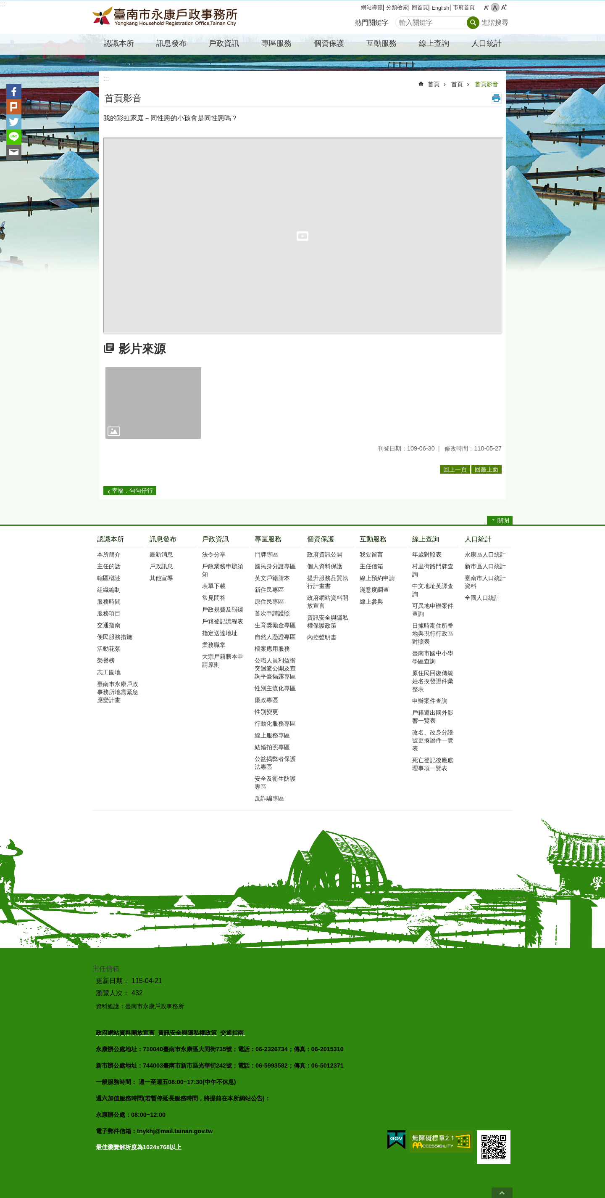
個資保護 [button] (329, 43)
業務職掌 (214, 644)
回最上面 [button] (486, 469)
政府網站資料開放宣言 (327, 601)
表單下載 (214, 586)
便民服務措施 (114, 636)
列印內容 (496, 98)
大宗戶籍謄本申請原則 (222, 660)
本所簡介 (109, 554)
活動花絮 (109, 648)
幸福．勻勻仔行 (132, 490)
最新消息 (161, 554)
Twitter (13, 122)
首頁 (433, 84)
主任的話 (109, 566)
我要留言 (371, 554)
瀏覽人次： (112, 993)
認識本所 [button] (119, 43)
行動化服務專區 (275, 723)
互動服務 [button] (381, 43)
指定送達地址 (219, 633)
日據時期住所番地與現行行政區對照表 (432, 633)
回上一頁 (455, 469)
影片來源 (142, 348)
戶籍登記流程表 (222, 621)
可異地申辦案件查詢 (432, 609)
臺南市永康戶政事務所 (165, 17)
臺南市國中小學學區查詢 (432, 657)
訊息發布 (163, 539)
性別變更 (266, 711)
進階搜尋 (494, 22)
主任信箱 (371, 566)
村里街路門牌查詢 (432, 570)
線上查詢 (425, 539)
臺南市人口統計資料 (485, 582)
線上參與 (371, 601)
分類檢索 (397, 7)
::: (2, 4)
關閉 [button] (503, 520)
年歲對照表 (427, 554)
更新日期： (112, 980)
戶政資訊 (215, 539)
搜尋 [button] (473, 22)
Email (13, 152)
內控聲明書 (322, 637)
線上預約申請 (377, 578)
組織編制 (109, 589)
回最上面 (502, 1192)
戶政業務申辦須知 (222, 570)
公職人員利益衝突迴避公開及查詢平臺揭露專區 (275, 668)
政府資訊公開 (324, 554)
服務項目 (109, 613)
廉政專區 (266, 700)
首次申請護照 (272, 613)
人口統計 (478, 539)
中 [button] (495, 7)
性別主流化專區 (275, 688)
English (440, 8)
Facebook (13, 91)
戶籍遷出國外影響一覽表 (432, 716)
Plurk (13, 106)
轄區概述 (109, 578)
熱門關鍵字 (372, 22)
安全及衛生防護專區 (275, 782)
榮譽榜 (106, 660)
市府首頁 (464, 7)
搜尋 (402, 20)
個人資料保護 (324, 566)
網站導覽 (372, 7)
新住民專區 (269, 589)
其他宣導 (161, 578)
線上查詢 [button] (434, 43)
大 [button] (504, 7)
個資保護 (320, 539)
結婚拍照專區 (272, 747)
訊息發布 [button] (171, 43)
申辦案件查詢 (429, 700)
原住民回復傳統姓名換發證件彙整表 (432, 681)
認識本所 (110, 539)
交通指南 (109, 625)
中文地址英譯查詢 (432, 590)
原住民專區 (269, 601)
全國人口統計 (482, 597)
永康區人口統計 (485, 554)
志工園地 (109, 672)
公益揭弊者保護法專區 (275, 762)
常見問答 (214, 597)
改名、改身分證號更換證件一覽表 (432, 740)
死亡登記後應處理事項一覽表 (432, 764)
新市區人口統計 (485, 566)
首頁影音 (486, 84)
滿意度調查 (374, 589)
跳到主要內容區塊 (4, 4)
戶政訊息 (161, 566)
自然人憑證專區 (275, 636)
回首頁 (420, 7)
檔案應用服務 (272, 648)
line (13, 137)
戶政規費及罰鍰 (222, 609)
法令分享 (214, 554)
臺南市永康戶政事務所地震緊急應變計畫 (117, 692)
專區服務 (268, 539)
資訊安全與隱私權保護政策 (327, 621)
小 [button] (486, 7)
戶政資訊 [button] (224, 43)
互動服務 (373, 539)
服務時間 (109, 601)
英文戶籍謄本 (272, 578)
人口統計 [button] (486, 43)
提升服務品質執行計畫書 (327, 582)
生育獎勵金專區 (275, 625)
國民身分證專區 (275, 566)
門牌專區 (266, 554)
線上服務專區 (272, 735)
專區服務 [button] (276, 43)
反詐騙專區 (269, 798)
